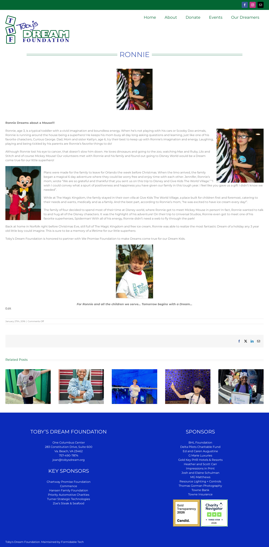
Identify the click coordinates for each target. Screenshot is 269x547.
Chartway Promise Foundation (69, 481)
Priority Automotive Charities (68, 494)
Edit (8, 308)
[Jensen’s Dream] (28, 371)
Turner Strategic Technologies (68, 499)
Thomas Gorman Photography (200, 485)
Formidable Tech (72, 542)
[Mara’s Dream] (134, 371)
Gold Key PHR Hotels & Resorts (200, 460)
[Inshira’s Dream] (241, 371)
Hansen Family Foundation (68, 490)
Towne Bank (200, 490)
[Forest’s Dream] (187, 371)
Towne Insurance (200, 494)
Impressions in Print (200, 468)
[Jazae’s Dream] (81, 371)
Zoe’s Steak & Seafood (68, 503)
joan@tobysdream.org (68, 460)
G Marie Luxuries (200, 455)
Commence (68, 486)
